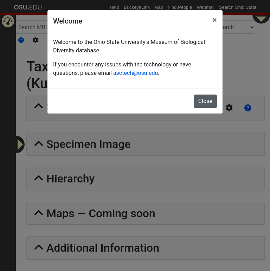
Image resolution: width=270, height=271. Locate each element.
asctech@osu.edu (135, 73)
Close (205, 101)
